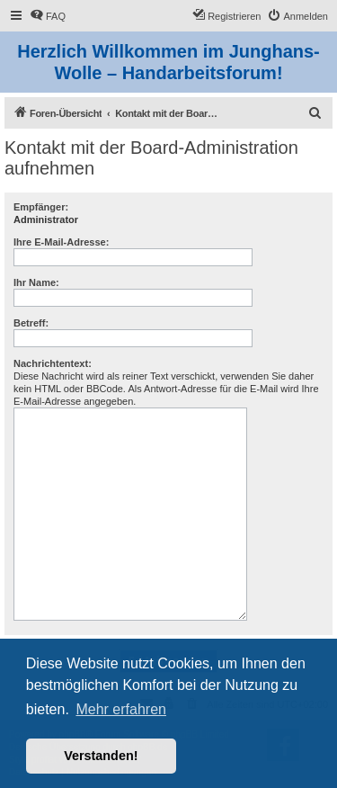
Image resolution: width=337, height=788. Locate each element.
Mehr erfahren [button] (120, 709)
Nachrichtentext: (52, 363)
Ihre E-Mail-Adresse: (61, 242)
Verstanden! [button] (100, 755)
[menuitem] (48, 16)
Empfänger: (40, 206)
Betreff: (31, 323)
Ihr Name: (36, 282)
